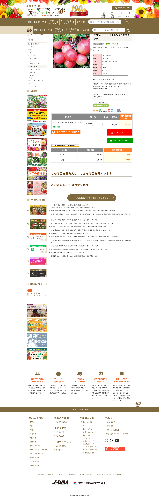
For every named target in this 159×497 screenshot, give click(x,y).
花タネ (32, 426)
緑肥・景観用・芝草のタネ (38, 450)
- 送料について (87, 435)
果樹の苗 (30, 40)
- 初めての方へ (87, 429)
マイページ (84, 426)
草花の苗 (33, 434)
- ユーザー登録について (89, 450)
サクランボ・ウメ (33, 64)
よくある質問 (110, 422)
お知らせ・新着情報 (112, 430)
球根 (31, 430)
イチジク (31, 47)
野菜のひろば (34, 458)
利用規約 (62, 475)
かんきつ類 (31, 55)
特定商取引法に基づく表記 (46, 475)
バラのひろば (34, 462)
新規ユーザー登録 (86, 422)
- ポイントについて (88, 438)
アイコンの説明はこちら (101, 103)
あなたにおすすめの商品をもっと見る (91, 197)
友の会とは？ (60, 432)
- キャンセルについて (89, 447)
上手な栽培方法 (61, 446)
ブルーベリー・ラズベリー (36, 81)
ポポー (30, 84)
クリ (29, 61)
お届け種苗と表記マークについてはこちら (63, 253)
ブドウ (30, 78)
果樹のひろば (34, 466)
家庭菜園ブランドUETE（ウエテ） (117, 434)
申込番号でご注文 (61, 422)
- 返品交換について (88, 444)
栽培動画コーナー (61, 450)
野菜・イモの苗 (35, 446)
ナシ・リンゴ (32, 72)
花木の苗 (33, 438)
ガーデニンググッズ (36, 454)
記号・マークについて (104, 475)
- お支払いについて (88, 441)
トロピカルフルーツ (34, 69)
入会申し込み (60, 436)
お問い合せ (109, 426)
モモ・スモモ (32, 87)
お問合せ (120, 16)
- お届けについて (87, 432)
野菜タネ (33, 422)
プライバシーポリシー (86, 475)
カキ (29, 52)
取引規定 (72, 475)
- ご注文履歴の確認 (88, 453)
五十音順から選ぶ (33, 44)
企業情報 (118, 475)
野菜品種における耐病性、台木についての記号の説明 (67, 256)
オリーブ (30, 50)
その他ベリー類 (33, 67)
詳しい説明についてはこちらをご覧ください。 (95, 249)
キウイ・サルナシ (33, 58)
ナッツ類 (31, 75)
